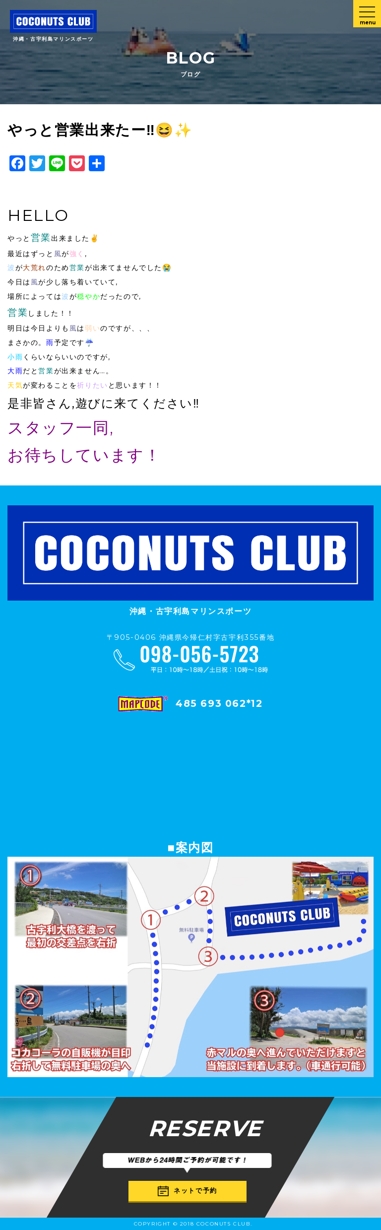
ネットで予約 (187, 1191)
